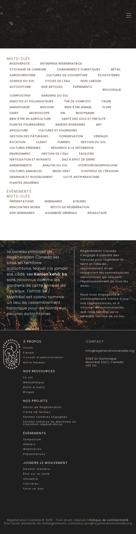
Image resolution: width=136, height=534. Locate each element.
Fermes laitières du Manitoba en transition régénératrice (49, 423)
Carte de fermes (36, 412)
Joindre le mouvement (45, 463)
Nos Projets (35, 401)
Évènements (34, 433)
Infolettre (30, 479)
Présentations (34, 454)
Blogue (28, 392)
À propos (32, 341)
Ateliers (29, 444)
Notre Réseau (34, 362)
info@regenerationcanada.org (107, 350)
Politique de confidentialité (108, 520)
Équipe (28, 352)
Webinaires (32, 449)
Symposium (32, 439)
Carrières (31, 484)
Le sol (28, 377)
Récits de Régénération (42, 407)
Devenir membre (36, 469)
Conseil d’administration (43, 357)
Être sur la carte (36, 474)
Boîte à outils (34, 387)
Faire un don (33, 488)
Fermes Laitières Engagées (45, 417)
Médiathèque (33, 382)
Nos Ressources (39, 371)
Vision (28, 348)
